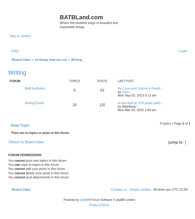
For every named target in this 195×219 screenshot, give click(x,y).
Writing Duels (34, 103)
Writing (17, 72)
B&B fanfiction (35, 88)
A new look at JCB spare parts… (141, 103)
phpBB (84, 199)
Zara (125, 92)
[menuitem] (15, 51)
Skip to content (20, 36)
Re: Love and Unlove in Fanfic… (141, 88)
